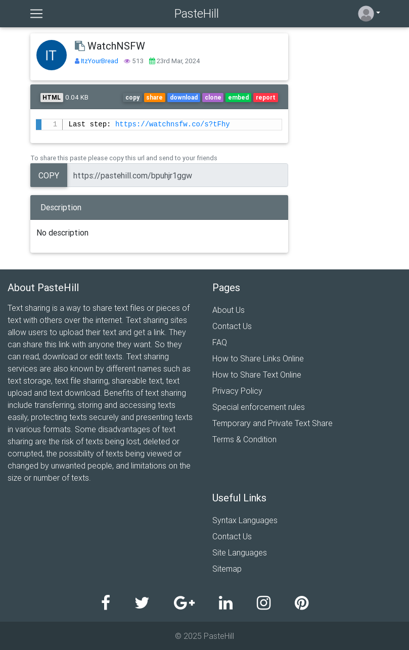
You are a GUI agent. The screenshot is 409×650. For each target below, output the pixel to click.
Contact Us (232, 326)
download (184, 97)
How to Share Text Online (256, 374)
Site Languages (239, 552)
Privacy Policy (237, 391)
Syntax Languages (245, 520)
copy (132, 97)
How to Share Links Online (258, 358)
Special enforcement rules (258, 407)
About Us (228, 310)
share (154, 97)
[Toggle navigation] (36, 13)
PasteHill (196, 13)
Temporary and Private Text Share (272, 423)
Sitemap (227, 569)
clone (213, 97)
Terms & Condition (244, 439)
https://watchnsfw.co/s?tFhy (172, 124)
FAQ (219, 342)
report (266, 97)
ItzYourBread (100, 61)
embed (238, 97)
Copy (48, 175)
